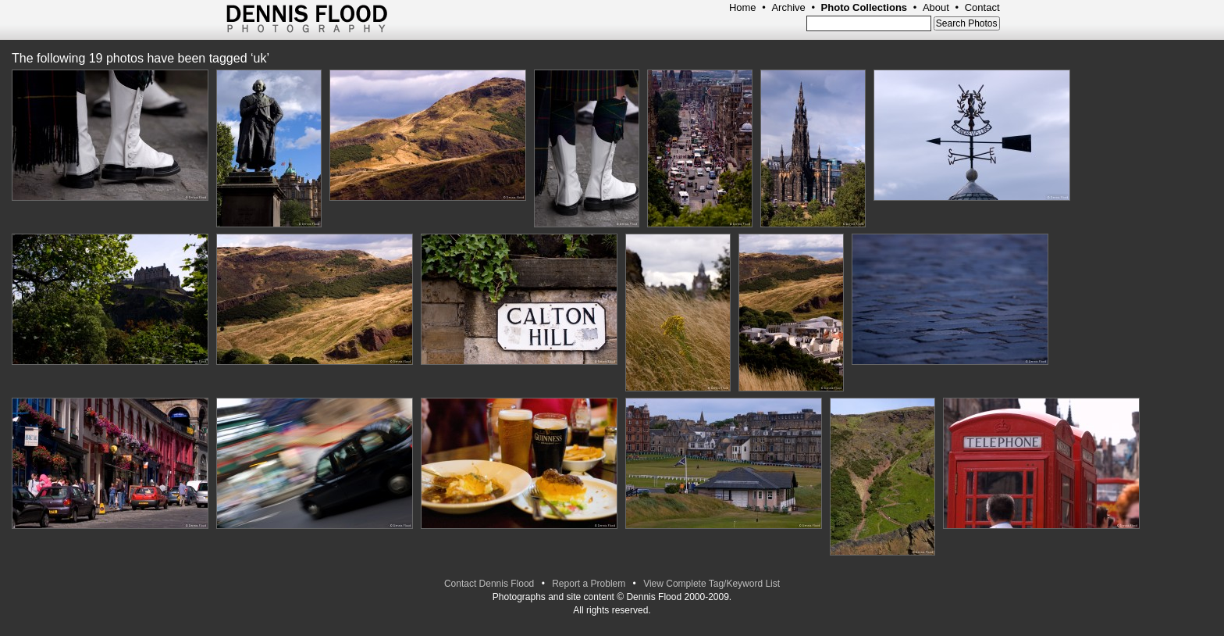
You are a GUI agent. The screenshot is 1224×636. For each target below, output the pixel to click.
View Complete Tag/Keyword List (711, 583)
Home (742, 7)
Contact (982, 7)
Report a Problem (588, 583)
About (936, 7)
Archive (788, 7)
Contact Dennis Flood (489, 583)
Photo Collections (864, 7)
